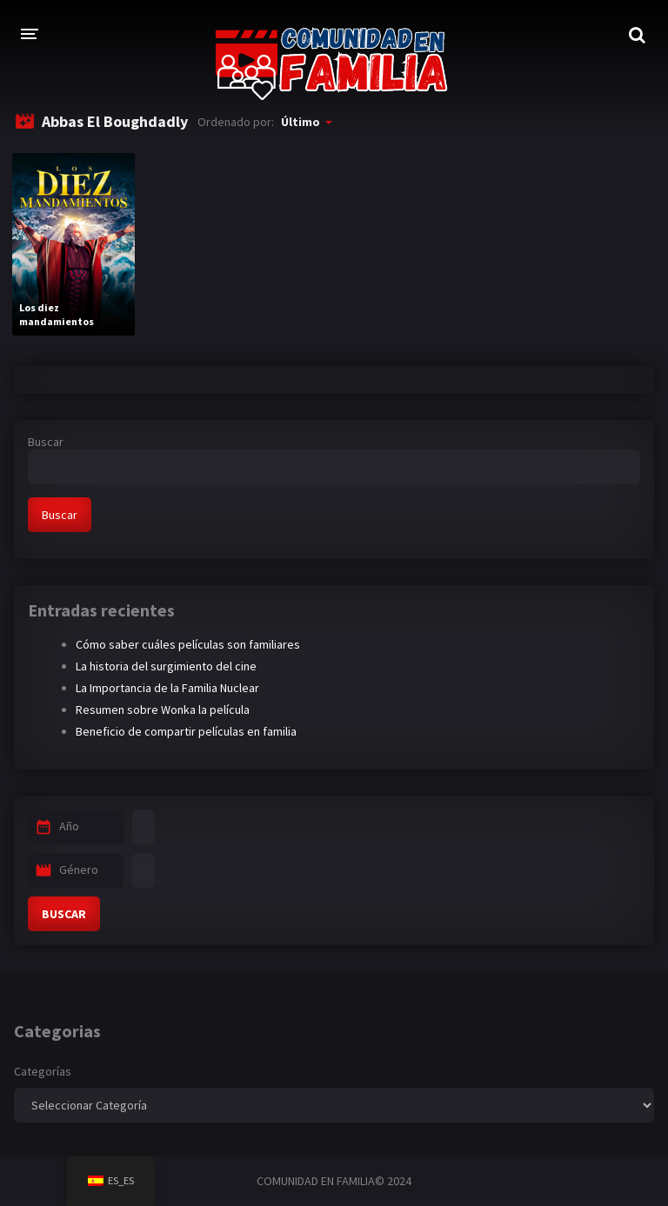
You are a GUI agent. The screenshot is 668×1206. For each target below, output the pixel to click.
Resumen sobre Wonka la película (163, 709)
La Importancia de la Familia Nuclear (167, 688)
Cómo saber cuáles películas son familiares (188, 644)
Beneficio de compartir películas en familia (186, 731)
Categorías (42, 1071)
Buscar (45, 442)
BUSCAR (64, 914)
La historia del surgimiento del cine (166, 666)
